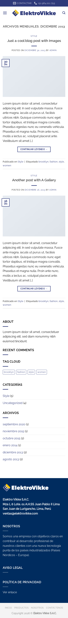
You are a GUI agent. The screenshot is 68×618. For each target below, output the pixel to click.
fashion (54, 161)
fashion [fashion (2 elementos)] (21, 372)
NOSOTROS (37, 607)
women (7, 165)
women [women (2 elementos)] (41, 372)
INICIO (8, 607)
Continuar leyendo (34, 149)
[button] (5, 12)
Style (34, 36)
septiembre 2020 (14, 424)
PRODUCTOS (21, 607)
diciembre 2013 (13, 452)
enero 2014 (10, 445)
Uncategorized (12, 403)
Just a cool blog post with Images (34, 41)
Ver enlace (10, 592)
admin (53, 50)
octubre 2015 (11, 438)
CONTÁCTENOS (54, 607)
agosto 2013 (11, 459)
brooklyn (44, 161)
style (61, 161)
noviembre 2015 (13, 431)
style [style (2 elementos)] (31, 372)
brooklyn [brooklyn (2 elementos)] (9, 372)
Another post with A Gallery (34, 180)
